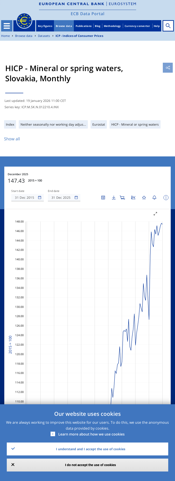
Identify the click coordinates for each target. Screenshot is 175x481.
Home (5, 36)
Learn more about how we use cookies (91, 434)
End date (54, 191)
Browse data (64, 26)
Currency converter (137, 26)
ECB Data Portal (88, 13)
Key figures (45, 26)
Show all (12, 138)
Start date (17, 191)
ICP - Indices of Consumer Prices (79, 36)
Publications (83, 26)
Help (157, 26)
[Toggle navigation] (6, 25)
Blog (97, 26)
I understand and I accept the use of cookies (90, 449)
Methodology (112, 26)
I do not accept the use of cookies (90, 465)
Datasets (44, 36)
